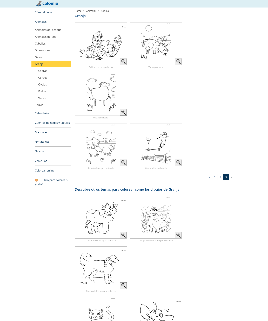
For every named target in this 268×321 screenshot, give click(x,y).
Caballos (40, 43)
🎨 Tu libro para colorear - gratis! (51, 182)
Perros (39, 105)
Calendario (42, 113)
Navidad (40, 151)
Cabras (42, 71)
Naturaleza (42, 142)
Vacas (42, 98)
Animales (40, 22)
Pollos (42, 91)
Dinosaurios (42, 50)
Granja (39, 64)
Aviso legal (40, 309)
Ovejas (42, 84)
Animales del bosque (48, 30)
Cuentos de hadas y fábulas (52, 123)
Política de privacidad (46, 314)
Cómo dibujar (43, 12)
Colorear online (45, 170)
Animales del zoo (45, 37)
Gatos (38, 57)
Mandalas (41, 132)
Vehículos (41, 161)
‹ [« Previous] (209, 126)
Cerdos (42, 78)
